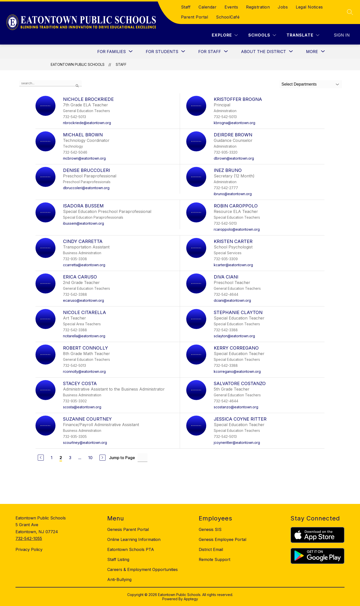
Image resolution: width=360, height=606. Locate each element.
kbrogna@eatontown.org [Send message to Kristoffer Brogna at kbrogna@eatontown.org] (234, 123)
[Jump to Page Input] (143, 457)
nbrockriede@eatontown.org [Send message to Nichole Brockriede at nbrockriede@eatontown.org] (87, 123)
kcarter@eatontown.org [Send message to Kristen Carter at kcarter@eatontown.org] (233, 265)
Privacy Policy (29, 549)
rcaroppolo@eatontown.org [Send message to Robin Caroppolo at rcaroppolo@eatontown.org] (237, 229)
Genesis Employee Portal (222, 539)
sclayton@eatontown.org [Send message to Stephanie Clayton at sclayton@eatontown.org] (234, 336)
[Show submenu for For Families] (111, 52)
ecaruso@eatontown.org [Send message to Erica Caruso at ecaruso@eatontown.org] (83, 300)
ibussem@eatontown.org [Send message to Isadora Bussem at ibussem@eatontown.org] (83, 223)
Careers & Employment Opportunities (142, 569)
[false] (50, 83)
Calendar (207, 7)
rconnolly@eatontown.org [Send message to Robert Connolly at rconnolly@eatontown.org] (84, 371)
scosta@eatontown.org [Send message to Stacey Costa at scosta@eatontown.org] (82, 407)
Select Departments (299, 84)
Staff (186, 7)
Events (231, 7)
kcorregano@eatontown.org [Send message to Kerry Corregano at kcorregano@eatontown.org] (237, 371)
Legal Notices (309, 7)
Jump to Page (122, 457)
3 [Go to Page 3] (70, 457)
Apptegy (191, 599)
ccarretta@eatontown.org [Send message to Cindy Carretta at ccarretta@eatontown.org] (84, 265)
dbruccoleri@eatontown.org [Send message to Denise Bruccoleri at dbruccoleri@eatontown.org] (86, 188)
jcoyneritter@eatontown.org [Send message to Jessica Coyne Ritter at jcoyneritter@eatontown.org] (237, 442)
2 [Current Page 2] (61, 457)
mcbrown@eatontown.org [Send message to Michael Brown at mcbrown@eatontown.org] (84, 158)
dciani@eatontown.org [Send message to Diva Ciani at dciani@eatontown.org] (232, 300)
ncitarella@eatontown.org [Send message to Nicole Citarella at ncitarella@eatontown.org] (84, 336)
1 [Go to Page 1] (51, 457)
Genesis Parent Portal (128, 529)
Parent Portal (194, 17)
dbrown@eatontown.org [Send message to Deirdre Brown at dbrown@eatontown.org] (234, 158)
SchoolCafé (228, 17)
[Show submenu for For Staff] (209, 52)
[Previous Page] (41, 458)
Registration (258, 7)
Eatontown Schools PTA (130, 549)
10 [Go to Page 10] (90, 457)
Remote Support (214, 559)
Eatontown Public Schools (77, 64)
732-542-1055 (29, 538)
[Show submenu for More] (312, 52)
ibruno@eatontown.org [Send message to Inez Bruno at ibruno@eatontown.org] (233, 194)
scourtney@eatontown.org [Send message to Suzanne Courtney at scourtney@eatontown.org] (85, 442)
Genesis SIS (210, 529)
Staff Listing (118, 559)
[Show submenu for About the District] (263, 52)
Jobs (283, 7)
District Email (211, 549)
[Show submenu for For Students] (162, 52)
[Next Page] (103, 458)
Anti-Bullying (119, 579)
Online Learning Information (133, 539)
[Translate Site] (302, 35)
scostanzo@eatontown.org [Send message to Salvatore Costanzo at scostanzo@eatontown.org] (236, 407)
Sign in (342, 35)
